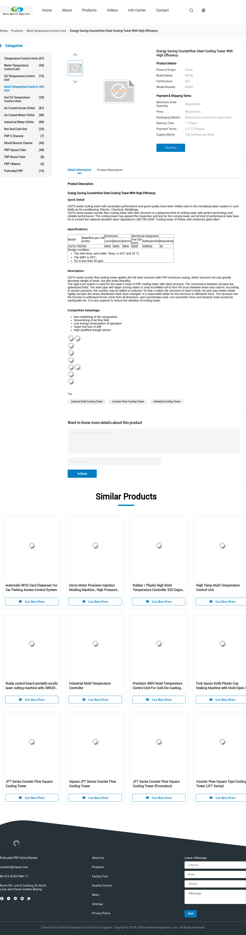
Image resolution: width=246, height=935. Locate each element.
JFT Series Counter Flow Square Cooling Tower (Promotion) (156, 784)
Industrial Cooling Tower (166, 401)
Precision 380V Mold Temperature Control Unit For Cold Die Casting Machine (157, 686)
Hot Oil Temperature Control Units (24, 99)
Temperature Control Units (24, 58)
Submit (82, 473)
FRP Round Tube (24, 157)
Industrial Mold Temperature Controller (90, 686)
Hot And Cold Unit (24, 129)
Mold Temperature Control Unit (24, 88)
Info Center (137, 10)
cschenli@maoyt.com (14, 867)
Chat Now (171, 147)
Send (190, 913)
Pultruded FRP (24, 171)
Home (47, 10)
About (67, 10)
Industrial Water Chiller (24, 122)
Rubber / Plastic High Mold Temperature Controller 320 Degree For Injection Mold (158, 587)
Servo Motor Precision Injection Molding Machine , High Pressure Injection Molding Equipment (93, 587)
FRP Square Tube (24, 150)
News (95, 894)
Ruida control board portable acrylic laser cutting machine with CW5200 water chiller (32, 686)
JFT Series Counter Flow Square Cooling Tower (29, 784)
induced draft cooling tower (86, 401)
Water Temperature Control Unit (24, 67)
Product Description (110, 170)
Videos (112, 10)
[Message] (215, 897)
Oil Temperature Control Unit (24, 77)
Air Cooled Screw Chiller (24, 108)
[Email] (215, 884)
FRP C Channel (24, 136)
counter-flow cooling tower (128, 401)
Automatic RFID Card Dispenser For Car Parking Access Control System (31, 587)
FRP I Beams (24, 164)
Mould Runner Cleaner (24, 143)
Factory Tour (100, 876)
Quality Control (102, 885)
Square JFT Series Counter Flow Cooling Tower (92, 784)
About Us (98, 857)
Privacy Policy (101, 913)
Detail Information (79, 170)
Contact (162, 10)
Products (89, 10)
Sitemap (97, 904)
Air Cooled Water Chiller (24, 115)
